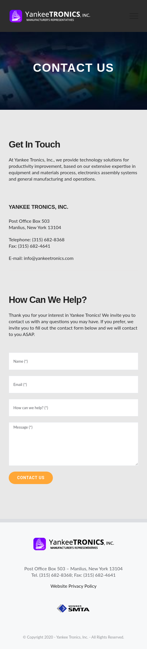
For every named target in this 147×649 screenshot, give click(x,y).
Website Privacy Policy (74, 586)
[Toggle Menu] (134, 16)
